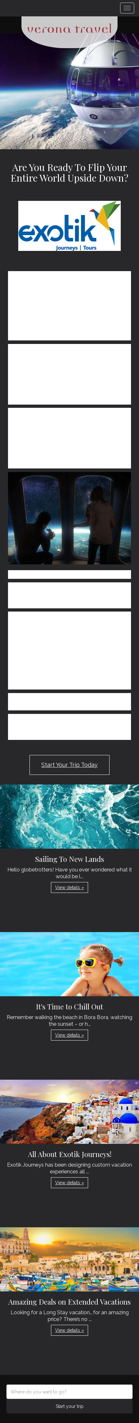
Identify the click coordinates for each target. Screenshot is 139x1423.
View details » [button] (69, 887)
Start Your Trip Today (69, 764)
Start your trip (70, 1406)
